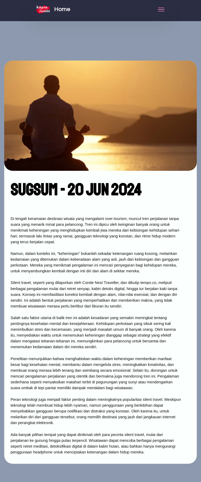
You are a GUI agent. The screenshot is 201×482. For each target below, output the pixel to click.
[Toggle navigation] (161, 9)
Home (62, 9)
